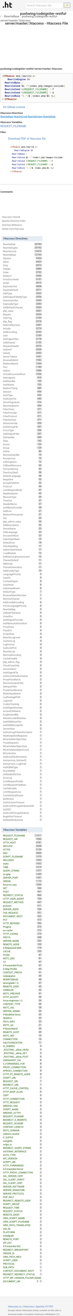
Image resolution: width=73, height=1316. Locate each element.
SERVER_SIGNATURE (22, 1190)
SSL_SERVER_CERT (22, 1176)
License (20, 107)
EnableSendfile (22, 714)
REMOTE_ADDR (22, 944)
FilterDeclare (22, 419)
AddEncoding (22, 331)
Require (22, 314)
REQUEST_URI (22, 839)
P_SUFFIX (22, 1137)
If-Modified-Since (22, 1014)
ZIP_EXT (22, 1242)
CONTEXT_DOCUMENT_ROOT (22, 1270)
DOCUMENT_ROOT (22, 916)
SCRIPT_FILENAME (22, 856)
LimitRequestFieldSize (22, 784)
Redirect (22, 275)
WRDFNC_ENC (22, 1105)
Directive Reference (12, 225)
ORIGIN (22, 881)
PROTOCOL (22, 1263)
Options (22, 258)
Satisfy (22, 353)
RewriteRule (49, 116)
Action (22, 444)
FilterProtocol (22, 416)
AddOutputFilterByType (22, 296)
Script (22, 282)
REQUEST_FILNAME (22, 1116)
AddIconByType (22, 570)
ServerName (22, 528)
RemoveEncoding (22, 654)
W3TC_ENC (22, 958)
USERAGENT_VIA (22, 1060)
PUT (22, 919)
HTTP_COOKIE (22, 933)
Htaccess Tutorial (11, 217)
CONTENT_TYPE (22, 1004)
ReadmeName (22, 493)
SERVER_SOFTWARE (22, 1186)
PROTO (22, 937)
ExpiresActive (22, 286)
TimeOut (22, 500)
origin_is (22, 1144)
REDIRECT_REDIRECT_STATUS (22, 1274)
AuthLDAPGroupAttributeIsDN (22, 805)
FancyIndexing (22, 468)
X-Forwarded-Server (22, 1169)
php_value (22, 310)
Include (22, 328)
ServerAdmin (22, 668)
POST (22, 891)
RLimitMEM (22, 770)
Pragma (22, 926)
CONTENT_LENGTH (22, 1126)
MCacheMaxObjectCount (22, 749)
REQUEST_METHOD (22, 902)
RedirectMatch (22, 363)
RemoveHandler (22, 454)
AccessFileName (22, 711)
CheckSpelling (22, 546)
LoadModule (22, 553)
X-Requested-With (22, 947)
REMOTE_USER (22, 986)
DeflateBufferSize (22, 774)
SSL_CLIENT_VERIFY (22, 1179)
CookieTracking (22, 704)
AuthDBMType (22, 767)
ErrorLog (22, 777)
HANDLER (22, 989)
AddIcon (22, 511)
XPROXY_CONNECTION (22, 1070)
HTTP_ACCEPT (22, 997)
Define (22, 451)
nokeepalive (22, 975)
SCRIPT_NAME (22, 1109)
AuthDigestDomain (22, 707)
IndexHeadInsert (22, 588)
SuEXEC (22, 809)
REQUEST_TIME (22, 1207)
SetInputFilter (22, 686)
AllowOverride (22, 423)
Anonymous (22, 458)
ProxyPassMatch (22, 679)
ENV (22, 853)
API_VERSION (22, 1158)
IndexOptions (22, 461)
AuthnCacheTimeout (22, 802)
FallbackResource (22, 465)
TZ (22, 961)
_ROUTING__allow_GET (22, 1053)
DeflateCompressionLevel (22, 556)
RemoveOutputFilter (22, 683)
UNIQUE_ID (22, 1253)
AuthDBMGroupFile (22, 725)
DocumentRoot (22, 535)
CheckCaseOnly (22, 665)
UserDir (22, 577)
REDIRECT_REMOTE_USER (22, 1200)
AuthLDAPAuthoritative (22, 756)
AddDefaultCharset (22, 307)
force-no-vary (22, 884)
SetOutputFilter (22, 339)
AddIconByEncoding (22, 602)
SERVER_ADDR (22, 909)
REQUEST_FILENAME (13, 126)
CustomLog (22, 640)
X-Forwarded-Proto (22, 965)
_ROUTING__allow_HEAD (22, 1049)
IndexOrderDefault (22, 549)
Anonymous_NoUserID (22, 760)
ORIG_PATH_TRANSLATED (22, 1225)
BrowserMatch (22, 360)
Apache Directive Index (14, 221)
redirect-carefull (22, 1133)
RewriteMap (22, 609)
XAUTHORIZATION (22, 1042)
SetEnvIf (22, 349)
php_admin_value (22, 521)
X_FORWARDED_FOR (22, 1063)
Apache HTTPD (44, 1306)
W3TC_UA (22, 1025)
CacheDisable (22, 658)
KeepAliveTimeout (22, 816)
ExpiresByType (22, 303)
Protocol (22, 486)
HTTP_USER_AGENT (22, 898)
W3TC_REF (22, 1035)
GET (22, 888)
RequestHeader (22, 346)
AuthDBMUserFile (22, 721)
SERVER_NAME (22, 940)
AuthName (22, 384)
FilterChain (22, 409)
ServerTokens (22, 356)
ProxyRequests (22, 742)
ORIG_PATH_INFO (22, 1256)
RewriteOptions (22, 405)
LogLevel (22, 700)
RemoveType (22, 496)
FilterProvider (22, 412)
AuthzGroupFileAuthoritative (22, 732)
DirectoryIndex (22, 300)
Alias (22, 440)
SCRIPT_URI (22, 1161)
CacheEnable (22, 788)
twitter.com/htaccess (13, 229)
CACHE (22, 951)
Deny (22, 265)
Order (22, 272)
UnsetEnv (22, 616)
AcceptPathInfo (22, 482)
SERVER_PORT (22, 877)
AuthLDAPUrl (22, 647)
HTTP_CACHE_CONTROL (22, 1088)
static (22, 863)
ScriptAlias (22, 633)
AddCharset (22, 342)
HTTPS (22, 849)
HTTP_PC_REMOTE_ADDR (22, 1074)
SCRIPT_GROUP (22, 1204)
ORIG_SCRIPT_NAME (22, 1218)
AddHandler (22, 381)
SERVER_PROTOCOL (22, 1193)
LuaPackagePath (22, 697)
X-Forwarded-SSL (22, 1246)
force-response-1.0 (22, 1000)
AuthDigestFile (22, 672)
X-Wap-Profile (22, 968)
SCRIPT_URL (22, 1077)
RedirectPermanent (22, 514)
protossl (22, 905)
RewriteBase (11, 16)
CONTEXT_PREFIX (22, 972)
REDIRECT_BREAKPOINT (22, 1249)
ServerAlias (22, 728)
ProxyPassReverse (22, 690)
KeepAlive (22, 479)
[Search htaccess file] (44, 5)
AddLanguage (22, 532)
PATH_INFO (22, 1021)
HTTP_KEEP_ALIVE (22, 1091)
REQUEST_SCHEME (22, 1123)
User (22, 335)
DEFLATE (22, 846)
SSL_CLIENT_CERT (22, 1183)
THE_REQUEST (22, 912)
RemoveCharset (22, 598)
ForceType (22, 430)
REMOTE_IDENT (22, 1214)
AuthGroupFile (22, 426)
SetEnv (22, 370)
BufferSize (22, 798)
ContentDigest (22, 581)
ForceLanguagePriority (22, 605)
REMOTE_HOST (22, 1032)
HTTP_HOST (22, 842)
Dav (22, 518)
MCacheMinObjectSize (22, 739)
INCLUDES (22, 860)
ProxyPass (22, 626)
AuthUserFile (22, 398)
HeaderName (22, 503)
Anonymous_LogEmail (22, 763)
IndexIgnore (22, 377)
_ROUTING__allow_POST (22, 1056)
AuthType (22, 395)
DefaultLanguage (22, 475)
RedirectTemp (22, 388)
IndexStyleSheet (22, 539)
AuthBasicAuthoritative (22, 623)
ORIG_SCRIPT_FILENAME (22, 1221)
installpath (22, 1235)
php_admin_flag (22, 661)
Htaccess (28, 1306)
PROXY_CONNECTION (22, 1067)
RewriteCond (20, 116)
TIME (22, 867)
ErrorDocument (22, 279)
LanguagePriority (22, 574)
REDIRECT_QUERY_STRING (22, 1147)
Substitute (22, 584)
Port (22, 367)
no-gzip (22, 874)
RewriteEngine (35, 116)
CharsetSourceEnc (22, 567)
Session (22, 391)
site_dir (22, 1228)
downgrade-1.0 (22, 982)
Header (22, 268)
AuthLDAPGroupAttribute (22, 812)
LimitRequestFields (22, 781)
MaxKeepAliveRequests (22, 735)
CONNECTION (22, 1039)
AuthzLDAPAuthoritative (22, 676)
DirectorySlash (22, 472)
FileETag (22, 317)
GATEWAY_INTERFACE (22, 1151)
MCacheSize (22, 753)
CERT (22, 1095)
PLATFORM (22, 1232)
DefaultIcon (22, 542)
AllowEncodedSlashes (22, 718)
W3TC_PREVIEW (22, 993)
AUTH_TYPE (22, 1154)
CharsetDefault (22, 560)
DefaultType (22, 591)
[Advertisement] (36, 43)
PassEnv (22, 630)
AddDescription (22, 525)
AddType (22, 293)
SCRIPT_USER (22, 1260)
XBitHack (22, 563)
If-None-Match (22, 1028)
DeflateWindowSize (22, 819)
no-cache (22, 930)
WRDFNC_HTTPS (22, 1112)
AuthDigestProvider (22, 619)
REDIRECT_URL (22, 1084)
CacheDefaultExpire (22, 795)
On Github (9, 107)
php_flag (22, 321)
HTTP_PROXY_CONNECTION (22, 1172)
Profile (22, 954)
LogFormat (22, 644)
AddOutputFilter (22, 433)
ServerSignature (22, 402)
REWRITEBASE (22, 979)
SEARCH (22, 1018)
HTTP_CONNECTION (22, 1098)
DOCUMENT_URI (21, 1281)
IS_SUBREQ (22, 1046)
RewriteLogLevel (22, 637)
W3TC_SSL (22, 1007)
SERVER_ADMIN (22, 1011)
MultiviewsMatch (22, 693)
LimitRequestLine (22, 791)
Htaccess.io (14, 1306)
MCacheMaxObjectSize (22, 746)
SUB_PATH (22, 1267)
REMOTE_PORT (22, 1239)
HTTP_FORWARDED (22, 1165)
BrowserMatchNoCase (22, 595)
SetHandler (22, 437)
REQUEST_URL (22, 1081)
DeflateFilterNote (22, 612)
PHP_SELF (22, 1197)
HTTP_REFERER (22, 923)
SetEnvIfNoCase (22, 324)
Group (22, 447)
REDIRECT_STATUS (22, 895)
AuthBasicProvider (22, 507)
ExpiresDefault (22, 289)
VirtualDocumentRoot (22, 374)
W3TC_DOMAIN (22, 1130)
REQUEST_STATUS (22, 1211)
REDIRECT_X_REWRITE (22, 1119)
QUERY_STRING (22, 870)
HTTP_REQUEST (22, 1102)
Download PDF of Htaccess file (27, 138)
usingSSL (22, 1140)
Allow (22, 261)
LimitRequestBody (22, 489)
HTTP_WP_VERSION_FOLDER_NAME (22, 1278)
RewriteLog (22, 651)
